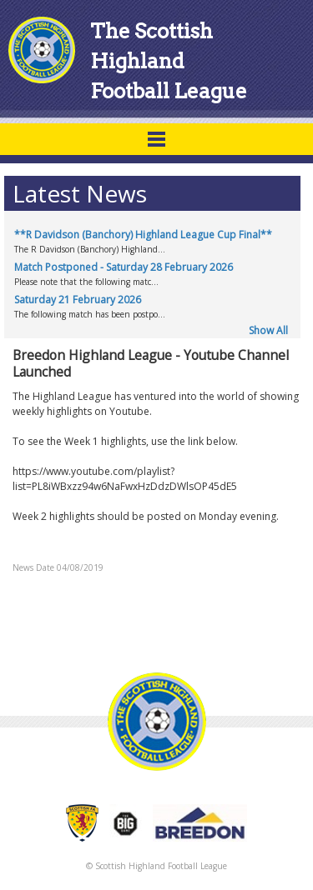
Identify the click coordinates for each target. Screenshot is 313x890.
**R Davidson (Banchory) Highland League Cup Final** (143, 235)
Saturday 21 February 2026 (77, 299)
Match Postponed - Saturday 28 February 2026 (123, 267)
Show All (268, 330)
